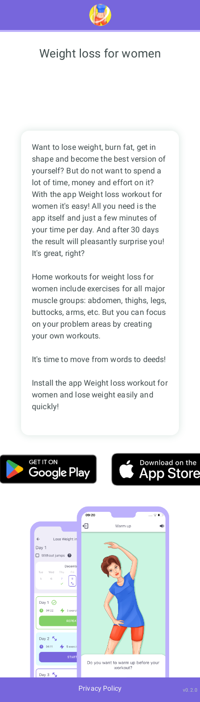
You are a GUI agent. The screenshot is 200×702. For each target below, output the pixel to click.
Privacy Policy (100, 688)
